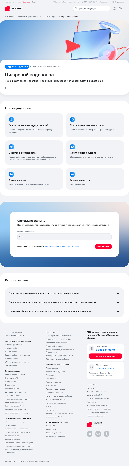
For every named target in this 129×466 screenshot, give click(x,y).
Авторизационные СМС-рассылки (59, 413)
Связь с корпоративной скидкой (17, 413)
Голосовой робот (52, 378)
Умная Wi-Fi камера (12, 439)
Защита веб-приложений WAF (57, 343)
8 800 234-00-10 (95, 2)
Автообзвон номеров (54, 392)
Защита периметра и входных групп (19, 443)
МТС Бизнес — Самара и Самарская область (22, 16)
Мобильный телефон (25, 232)
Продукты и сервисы (50, 16)
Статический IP (11, 365)
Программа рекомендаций (97, 412)
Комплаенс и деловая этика (97, 405)
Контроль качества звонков (56, 403)
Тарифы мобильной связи (15, 374)
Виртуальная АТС (11, 378)
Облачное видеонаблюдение (16, 422)
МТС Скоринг (51, 385)
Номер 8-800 (10, 381)
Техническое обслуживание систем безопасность (19, 451)
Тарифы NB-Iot (51, 426)
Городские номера (12, 395)
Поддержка (94, 373)
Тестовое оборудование (55, 436)
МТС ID (48, 406)
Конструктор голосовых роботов (59, 396)
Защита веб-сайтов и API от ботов (59, 339)
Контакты (90, 388)
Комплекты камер (12, 436)
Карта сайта (91, 402)
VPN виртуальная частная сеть (17, 362)
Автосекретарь (52, 368)
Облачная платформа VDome (57, 359)
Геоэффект (50, 375)
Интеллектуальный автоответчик (17, 399)
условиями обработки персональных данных (62, 246)
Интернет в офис (11, 348)
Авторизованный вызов (55, 389)
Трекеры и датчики (53, 433)
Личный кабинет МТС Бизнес (100, 375)
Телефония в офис (12, 388)
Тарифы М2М (51, 429)
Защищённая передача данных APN (60, 355)
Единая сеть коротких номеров (17, 392)
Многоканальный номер (14, 402)
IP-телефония (10, 385)
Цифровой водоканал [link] (69, 16)
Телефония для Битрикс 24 (15, 409)
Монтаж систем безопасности (17, 429)
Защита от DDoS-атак (54, 346)
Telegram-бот (105, 373)
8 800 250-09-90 (105, 368)
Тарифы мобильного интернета (17, 355)
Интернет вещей (11, 358)
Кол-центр (50, 410)
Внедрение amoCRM (54, 417)
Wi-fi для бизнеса (11, 351)
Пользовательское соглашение (99, 409)
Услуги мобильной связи (14, 336)
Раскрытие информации (96, 391)
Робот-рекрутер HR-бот (55, 399)
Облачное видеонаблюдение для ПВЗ (19, 446)
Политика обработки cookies (98, 398)
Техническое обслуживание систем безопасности (60, 351)
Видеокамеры (10, 425)
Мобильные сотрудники (55, 371)
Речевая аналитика (53, 382)
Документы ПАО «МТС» (96, 395)
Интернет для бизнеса (13, 345)
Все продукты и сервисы (14, 332)
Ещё (35, 2)
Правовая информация (96, 416)
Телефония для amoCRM (14, 406)
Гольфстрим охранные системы (17, 432)
